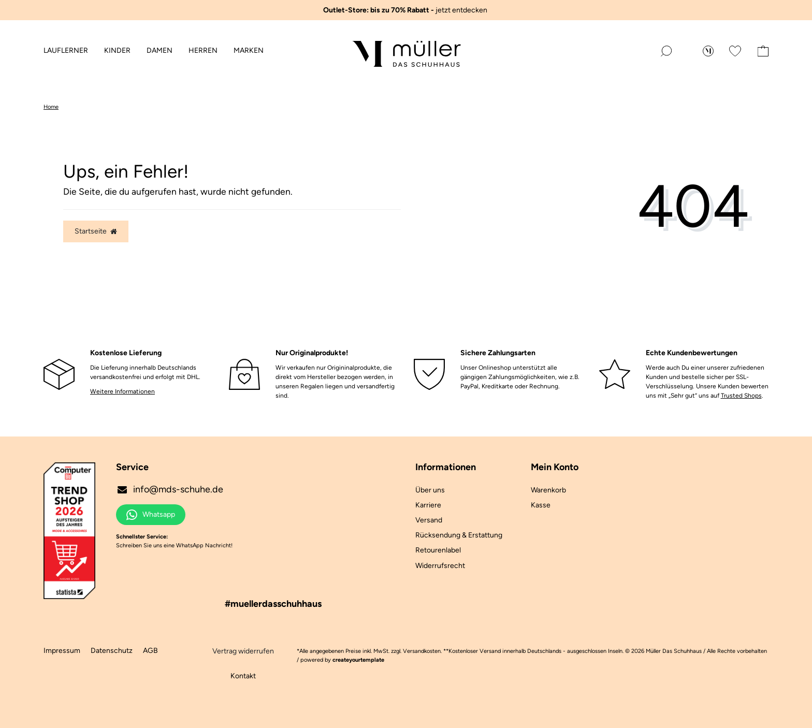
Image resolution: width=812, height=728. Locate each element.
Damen (159, 50)
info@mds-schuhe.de (169, 489)
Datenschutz (112, 650)
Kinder (117, 50)
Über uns (430, 490)
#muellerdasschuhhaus (273, 603)
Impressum (62, 650)
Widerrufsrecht (440, 565)
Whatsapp (150, 514)
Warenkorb (548, 490)
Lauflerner (66, 50)
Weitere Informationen (122, 391)
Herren (203, 50)
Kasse (540, 505)
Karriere (428, 505)
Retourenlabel (438, 550)
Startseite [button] (96, 231)
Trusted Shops (741, 395)
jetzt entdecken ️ (406, 10)
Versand (428, 520)
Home (51, 107)
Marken (249, 50)
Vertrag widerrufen (243, 651)
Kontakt (243, 676)
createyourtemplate (358, 660)
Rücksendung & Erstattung (458, 535)
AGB (150, 650)
